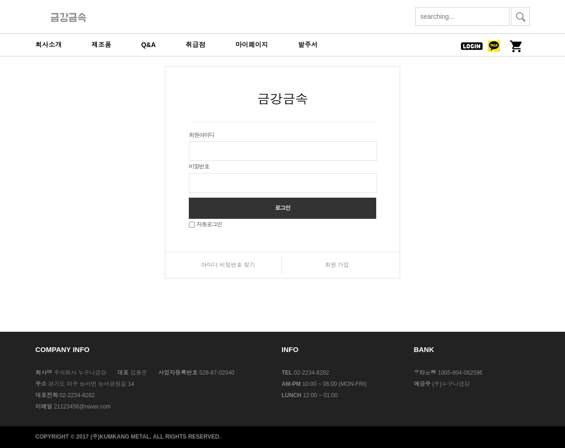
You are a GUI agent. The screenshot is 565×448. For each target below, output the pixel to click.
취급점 (195, 44)
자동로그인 (209, 224)
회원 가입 (337, 265)
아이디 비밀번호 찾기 (228, 265)
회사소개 (48, 44)
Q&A (148, 44)
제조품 (101, 44)
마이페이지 (251, 44)
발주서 (308, 44)
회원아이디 (201, 135)
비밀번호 (199, 166)
